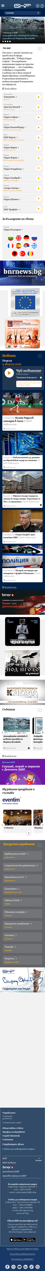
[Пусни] (38, 97)
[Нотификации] (38, 6)
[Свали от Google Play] (28, 1239)
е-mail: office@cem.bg (22, 1210)
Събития (7, 1139)
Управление (8, 1112)
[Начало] (22, 6)
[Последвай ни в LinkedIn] (25, 1267)
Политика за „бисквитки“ (22, 1259)
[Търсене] (38, 13)
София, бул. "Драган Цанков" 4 (22, 1187)
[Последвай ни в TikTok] (31, 1267)
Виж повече (9, 88)
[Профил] (42, 6)
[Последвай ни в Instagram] (13, 1267)
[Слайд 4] (10, 41)
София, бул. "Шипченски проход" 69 (22, 1202)
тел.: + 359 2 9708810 (22, 1205)
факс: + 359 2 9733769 (22, 1208)
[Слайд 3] (7, 41)
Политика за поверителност (22, 1254)
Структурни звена (13, 1144)
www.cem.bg (22, 1213)
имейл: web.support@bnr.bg (22, 1192)
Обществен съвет (12, 1128)
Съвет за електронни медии (18, 1149)
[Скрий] (40, 48)
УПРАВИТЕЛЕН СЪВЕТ (11, 1123)
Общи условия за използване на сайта (22, 1249)
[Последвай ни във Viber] (37, 1267)
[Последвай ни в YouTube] (19, 1267)
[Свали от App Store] (16, 1239)
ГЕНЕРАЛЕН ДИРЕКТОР (7, 1117)
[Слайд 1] (3, 41)
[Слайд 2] (5, 41)
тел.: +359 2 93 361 (22, 1189)
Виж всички (9, 616)
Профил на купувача (13, 1132)
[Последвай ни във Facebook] (7, 1267)
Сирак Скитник (11, 1135)
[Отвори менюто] (3, 5)
